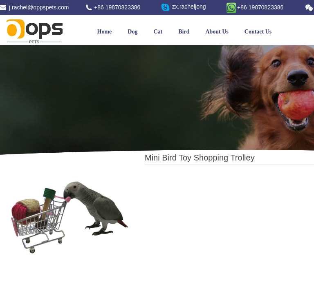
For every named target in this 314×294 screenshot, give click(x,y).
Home (104, 32)
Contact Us (258, 32)
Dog (132, 32)
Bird (183, 32)
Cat (157, 32)
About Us (216, 32)
